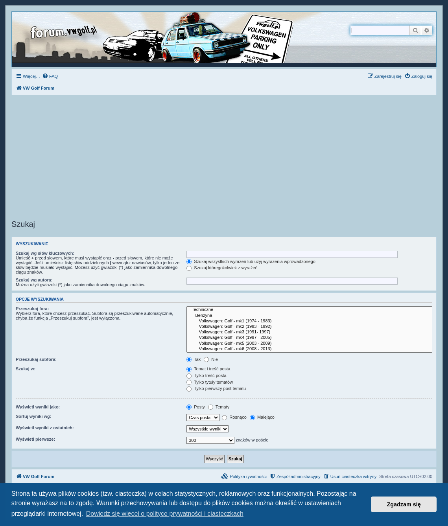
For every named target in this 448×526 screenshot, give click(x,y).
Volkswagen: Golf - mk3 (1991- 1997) (309, 332)
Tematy (218, 407)
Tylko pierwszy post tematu (216, 388)
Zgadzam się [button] (404, 504)
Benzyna (309, 315)
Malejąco (262, 417)
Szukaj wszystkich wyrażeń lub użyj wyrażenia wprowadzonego (250, 261)
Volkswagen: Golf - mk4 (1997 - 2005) (309, 337)
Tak (193, 359)
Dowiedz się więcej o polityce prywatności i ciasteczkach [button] (164, 513)
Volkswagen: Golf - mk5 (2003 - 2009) (309, 343)
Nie (211, 359)
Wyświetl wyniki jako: (38, 407)
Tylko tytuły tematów (209, 382)
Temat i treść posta (208, 368)
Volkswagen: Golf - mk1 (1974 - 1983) (309, 321)
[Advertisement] (224, 158)
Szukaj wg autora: (34, 280)
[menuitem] (50, 76)
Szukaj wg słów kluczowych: (45, 253)
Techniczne (309, 310)
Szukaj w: (25, 368)
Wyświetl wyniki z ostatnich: (45, 427)
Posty (195, 407)
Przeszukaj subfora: (36, 359)
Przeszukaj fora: (32, 308)
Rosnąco (234, 417)
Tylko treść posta (206, 375)
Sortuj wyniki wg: (33, 416)
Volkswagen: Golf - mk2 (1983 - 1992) (309, 326)
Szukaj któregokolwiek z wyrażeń (221, 267)
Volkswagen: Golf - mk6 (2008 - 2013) (309, 349)
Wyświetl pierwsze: (35, 439)
